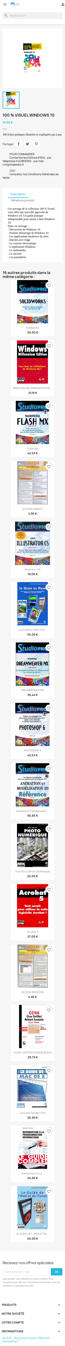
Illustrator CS (32, 569)
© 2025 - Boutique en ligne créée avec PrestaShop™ (26, 1339)
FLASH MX (32, 448)
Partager (18, 143)
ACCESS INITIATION (32, 992)
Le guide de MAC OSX (32, 1113)
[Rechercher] (32, 15)
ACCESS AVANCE (33, 509)
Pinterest (36, 143)
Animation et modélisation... (32, 811)
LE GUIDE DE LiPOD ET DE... (32, 1233)
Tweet (27, 143)
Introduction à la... (32, 1173)
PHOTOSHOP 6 (32, 750)
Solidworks (32, 327)
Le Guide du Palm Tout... (32, 629)
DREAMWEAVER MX (32, 690)
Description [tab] (18, 194)
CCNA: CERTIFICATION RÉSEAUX (32, 1052)
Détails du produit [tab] (22, 200)
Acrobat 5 (32, 931)
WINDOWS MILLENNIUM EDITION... (32, 388)
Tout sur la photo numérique (32, 871)
